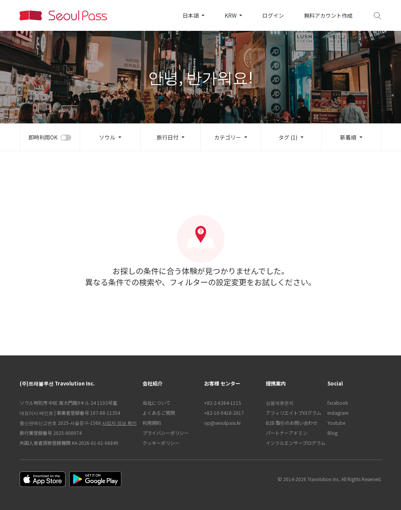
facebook (337, 402)
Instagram (338, 412)
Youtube (336, 422)
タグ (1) (288, 137)
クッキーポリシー (161, 442)
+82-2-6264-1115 (222, 402)
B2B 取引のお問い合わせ (291, 422)
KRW (231, 15)
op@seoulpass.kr (222, 422)
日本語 (191, 15)
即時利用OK (43, 137)
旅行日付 (167, 137)
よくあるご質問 (159, 412)
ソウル (107, 137)
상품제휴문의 (280, 402)
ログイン (273, 15)
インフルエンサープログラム (293, 442)
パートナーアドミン (286, 432)
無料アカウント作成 (328, 15)
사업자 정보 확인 (119, 422)
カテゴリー (227, 137)
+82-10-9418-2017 (224, 412)
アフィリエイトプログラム (293, 412)
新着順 (348, 137)
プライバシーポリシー (166, 432)
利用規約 (152, 422)
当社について (156, 402)
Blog (332, 432)
